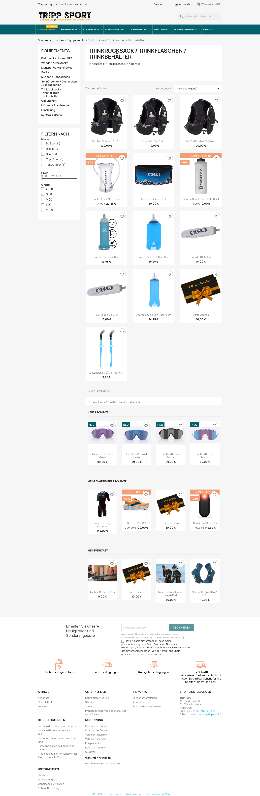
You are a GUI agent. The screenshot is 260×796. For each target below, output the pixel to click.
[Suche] (200, 16)
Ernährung (48, 110)
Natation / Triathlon (96, 747)
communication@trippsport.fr (205, 714)
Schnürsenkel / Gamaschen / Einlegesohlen (59, 83)
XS (49, 189)
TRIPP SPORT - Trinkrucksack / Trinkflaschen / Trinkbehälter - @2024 (130, 794)
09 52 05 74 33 (207, 711)
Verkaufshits (45, 706)
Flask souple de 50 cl (106, 314)
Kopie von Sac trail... (153, 141)
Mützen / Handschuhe (55, 77)
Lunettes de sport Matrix (205, 455)
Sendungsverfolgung (144, 697)
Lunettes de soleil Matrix (102, 455)
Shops (89, 706)
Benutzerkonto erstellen (146, 706)
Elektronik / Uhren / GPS (56, 58)
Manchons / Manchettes (56, 67)
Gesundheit (49, 101)
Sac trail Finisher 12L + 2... (106, 141)
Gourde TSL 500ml (201, 257)
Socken (46, 72)
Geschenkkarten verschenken (102, 763)
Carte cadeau (201, 314)
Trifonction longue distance (102, 525)
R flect (52, 149)
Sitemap (90, 702)
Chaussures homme (96, 726)
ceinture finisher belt (153, 199)
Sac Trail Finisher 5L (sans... (201, 141)
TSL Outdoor (55, 164)
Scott (51, 154)
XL (49, 210)
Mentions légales (47, 779)
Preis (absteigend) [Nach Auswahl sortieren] (198, 89)
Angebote (43, 697)
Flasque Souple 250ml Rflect (153, 257)
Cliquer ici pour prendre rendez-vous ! (62, 4)
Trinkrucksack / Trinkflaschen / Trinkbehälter (51, 93)
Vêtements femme (95, 739)
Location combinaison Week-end (170, 594)
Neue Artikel (45, 702)
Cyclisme (90, 751)
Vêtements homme (96, 734)
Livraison (43, 775)
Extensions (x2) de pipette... (106, 372)
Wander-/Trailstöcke (54, 63)
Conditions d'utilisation (51, 783)
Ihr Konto (139, 692)
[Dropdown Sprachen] (161, 4)
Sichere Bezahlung (48, 788)
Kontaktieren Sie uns (97, 697)
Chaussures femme (96, 730)
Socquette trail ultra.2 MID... (205, 594)
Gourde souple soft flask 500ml (201, 199)
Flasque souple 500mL (106, 257)
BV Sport (53, 143)
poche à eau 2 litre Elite (106, 199)
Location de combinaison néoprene (58, 726)
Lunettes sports (51, 114)
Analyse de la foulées (102, 592)
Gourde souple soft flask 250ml (153, 314)
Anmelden (138, 702)
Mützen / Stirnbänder (55, 105)
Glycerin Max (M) (136, 523)
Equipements (55, 51)
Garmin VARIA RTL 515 (205, 523)
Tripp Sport (55, 159)
